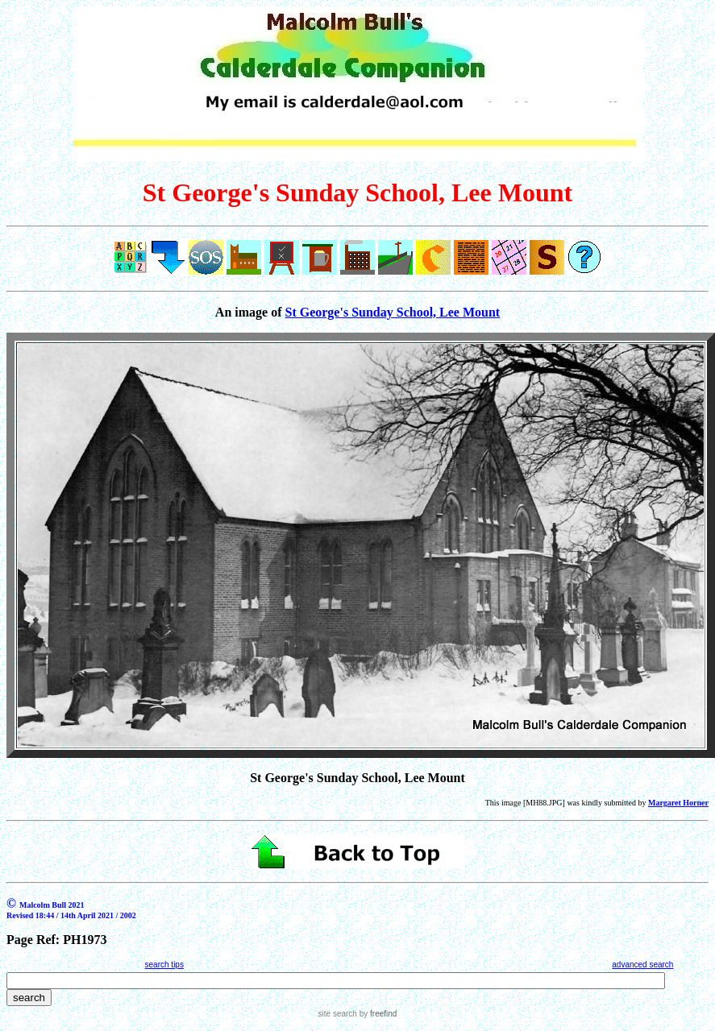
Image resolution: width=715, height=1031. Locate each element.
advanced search (642, 964)
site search (337, 1013)
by (377, 1013)
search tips (164, 964)
